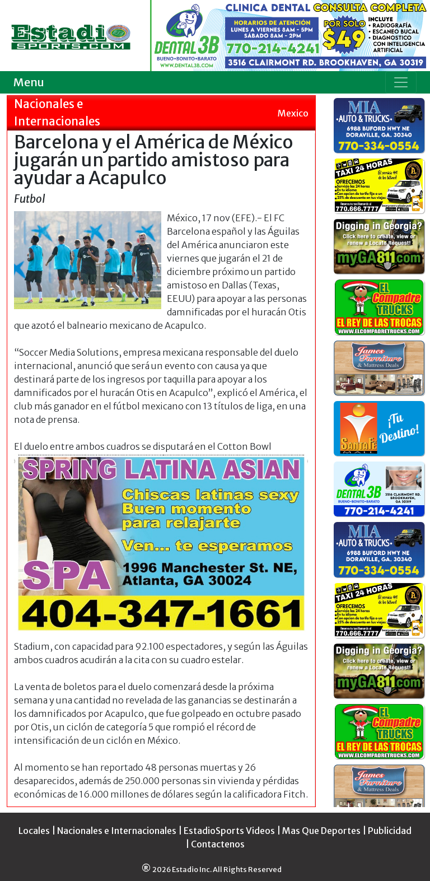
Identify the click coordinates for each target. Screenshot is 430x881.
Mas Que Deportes (321, 830)
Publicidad (390, 830)
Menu (28, 82)
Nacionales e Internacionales (116, 830)
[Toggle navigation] (401, 82)
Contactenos (218, 844)
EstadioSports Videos (229, 830)
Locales (34, 830)
